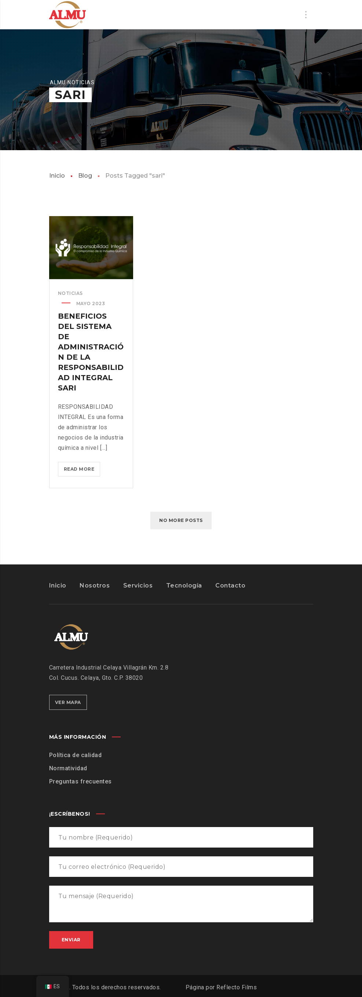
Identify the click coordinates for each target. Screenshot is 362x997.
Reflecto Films (236, 987)
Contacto (230, 585)
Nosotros (95, 585)
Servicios (138, 585)
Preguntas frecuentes (80, 781)
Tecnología (184, 585)
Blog (85, 175)
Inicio (57, 175)
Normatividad (68, 768)
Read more (82, 470)
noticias (70, 293)
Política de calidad (75, 755)
